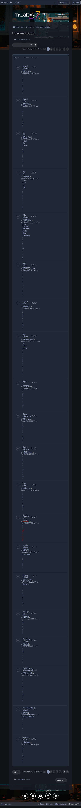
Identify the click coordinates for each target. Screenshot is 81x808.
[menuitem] (17, 2)
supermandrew (28, 268)
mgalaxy (26, 521)
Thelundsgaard (28, 339)
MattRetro (26, 743)
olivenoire (26, 177)
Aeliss (25, 550)
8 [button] (64, 49)
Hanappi (26, 617)
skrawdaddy (27, 220)
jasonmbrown (28, 452)
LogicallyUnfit (27, 673)
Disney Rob (27, 71)
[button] (44, 49)
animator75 (27, 580)
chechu (25, 713)
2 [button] (51, 49)
